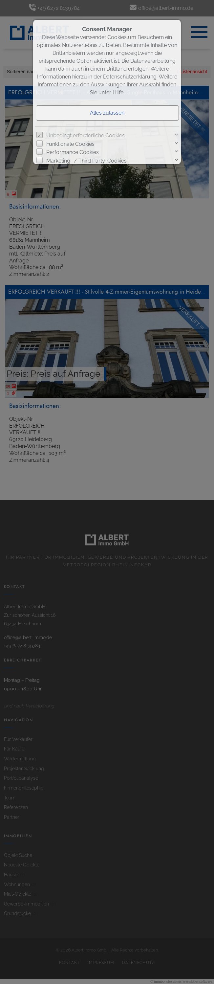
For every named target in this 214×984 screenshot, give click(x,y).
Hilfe (118, 92)
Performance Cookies (72, 152)
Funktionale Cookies (70, 144)
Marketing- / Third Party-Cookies (86, 161)
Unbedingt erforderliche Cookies (85, 135)
